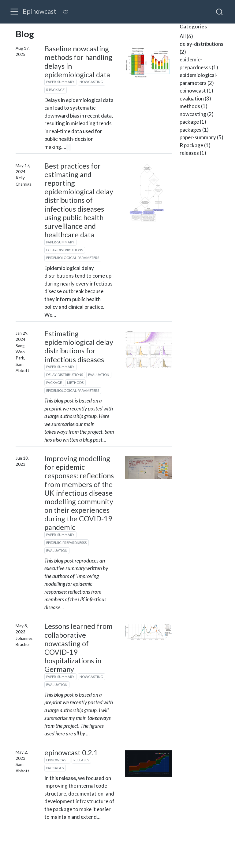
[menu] (14, 11)
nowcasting (91, 82)
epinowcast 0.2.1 (71, 752)
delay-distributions (64, 250)
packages (55, 768)
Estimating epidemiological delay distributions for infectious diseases (78, 346)
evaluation (98, 375)
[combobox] (220, 11)
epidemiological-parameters (72, 258)
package (54, 382)
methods (75, 382)
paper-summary (60, 82)
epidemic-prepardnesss (66, 543)
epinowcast (57, 760)
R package (55, 90)
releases (81, 760)
